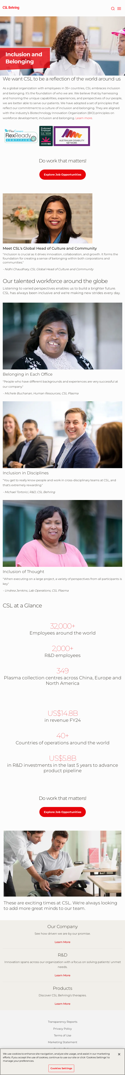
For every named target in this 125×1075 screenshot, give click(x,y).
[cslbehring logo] (11, 8)
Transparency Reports (62, 1021)
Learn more (83, 118)
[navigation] (119, 8)
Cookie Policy (63, 1049)
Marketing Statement (62, 1042)
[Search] (113, 8)
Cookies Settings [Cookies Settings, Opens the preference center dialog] (61, 1070)
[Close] (119, 1056)
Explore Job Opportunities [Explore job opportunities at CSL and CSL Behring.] (62, 174)
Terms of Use (62, 1035)
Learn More (62, 942)
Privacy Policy (62, 1028)
